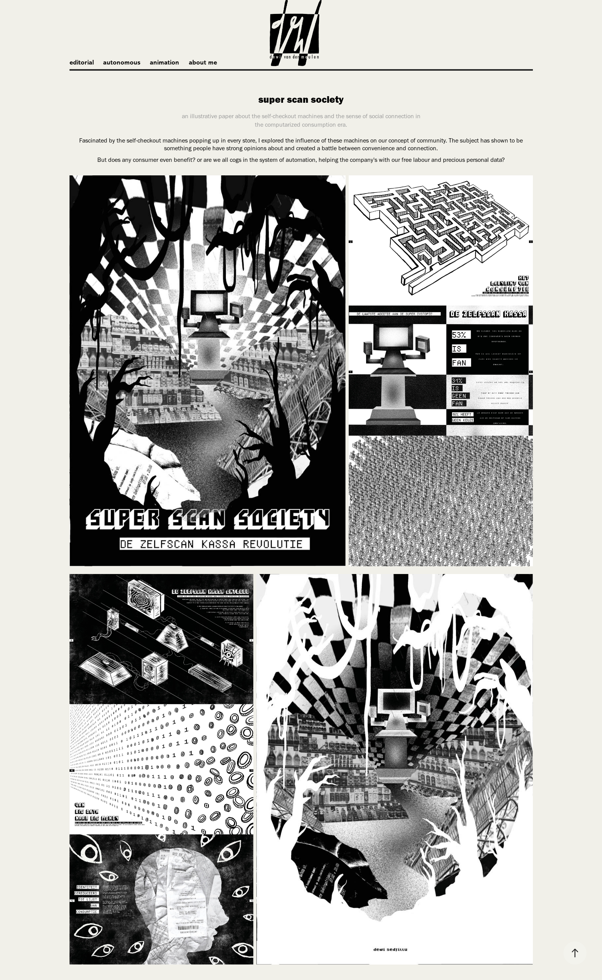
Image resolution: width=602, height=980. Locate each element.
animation (164, 62)
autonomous (122, 62)
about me (203, 62)
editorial (82, 62)
